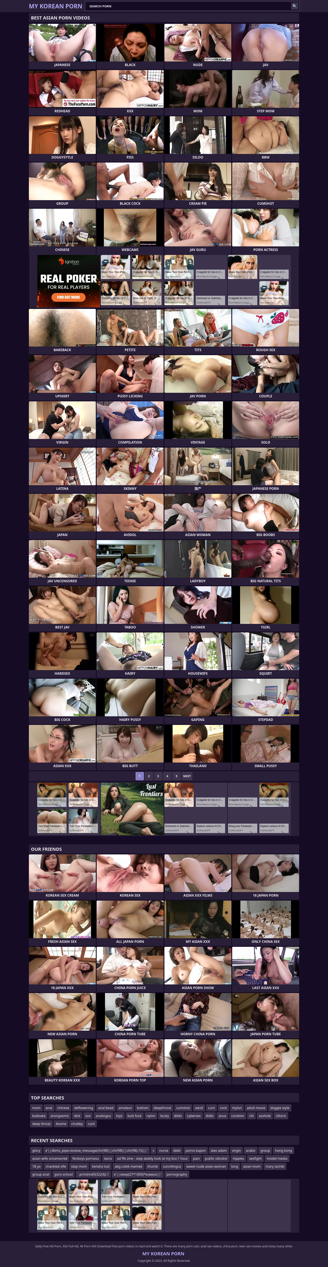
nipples (238, 1158)
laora (108, 1158)
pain (196, 1158)
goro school (63, 1174)
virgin (236, 1150)
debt (176, 1150)
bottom (143, 1108)
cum (211, 1108)
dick (77, 1115)
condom (237, 1115)
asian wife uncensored (49, 1158)
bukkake (38, 1115)
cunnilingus (172, 1166)
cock (223, 1108)
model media (277, 1158)
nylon (151, 1115)
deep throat (41, 1123)
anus (222, 1115)
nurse (163, 1150)
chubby (77, 1123)
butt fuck (135, 1115)
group (265, 1150)
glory (36, 1150)
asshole (265, 1115)
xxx (88, 1115)
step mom (79, 1166)
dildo (178, 1115)
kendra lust (101, 1166)
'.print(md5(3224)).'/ (93, 1174)
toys (119, 1115)
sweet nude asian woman (206, 1166)
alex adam (219, 1150)
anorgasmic (59, 1115)
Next (187, 776)
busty (164, 1115)
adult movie (256, 1108)
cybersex (194, 1115)
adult (199, 1108)
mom (36, 1108)
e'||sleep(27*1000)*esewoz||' (137, 1174)
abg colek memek (128, 1166)
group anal (40, 1174)
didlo (210, 1115)
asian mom (251, 1166)
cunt (91, 1123)
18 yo (36, 1166)
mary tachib (275, 1166)
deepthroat (162, 1108)
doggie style (279, 1108)
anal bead (106, 1108)
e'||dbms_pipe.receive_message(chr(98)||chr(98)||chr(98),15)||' (96, 1150)
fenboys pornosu (85, 1158)
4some (61, 1123)
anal (49, 1108)
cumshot (183, 1108)
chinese (63, 1108)
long (234, 1166)
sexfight (255, 1158)
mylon (237, 1108)
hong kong (283, 1150)
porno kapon (196, 1150)
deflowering (83, 1108)
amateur (125, 1108)
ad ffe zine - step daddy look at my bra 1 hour (152, 1158)
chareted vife (56, 1166)
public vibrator (216, 1158)
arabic (250, 1150)
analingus (103, 1115)
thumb (152, 1166)
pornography (177, 1174)
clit (251, 1115)
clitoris (281, 1115)
